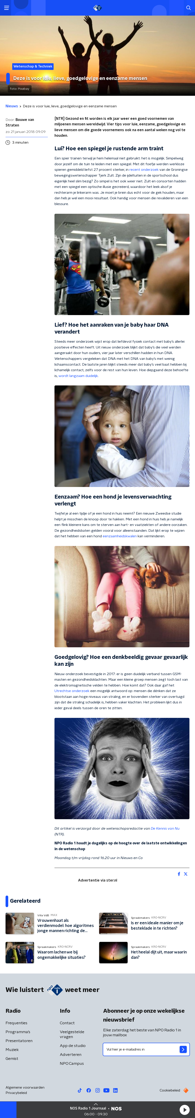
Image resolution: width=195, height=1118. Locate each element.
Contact (67, 1023)
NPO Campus (72, 1064)
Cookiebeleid (170, 1090)
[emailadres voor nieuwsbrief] (146, 1049)
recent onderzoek (144, 169)
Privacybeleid (16, 1093)
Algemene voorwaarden (25, 1087)
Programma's (18, 1032)
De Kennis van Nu (165, 828)
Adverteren (70, 1055)
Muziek (12, 1050)
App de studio (73, 1046)
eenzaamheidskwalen (120, 536)
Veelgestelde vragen (72, 1034)
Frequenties (16, 1023)
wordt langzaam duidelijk (78, 376)
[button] (184, 1110)
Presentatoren (19, 1041)
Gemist (12, 1059)
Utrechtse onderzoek (71, 691)
